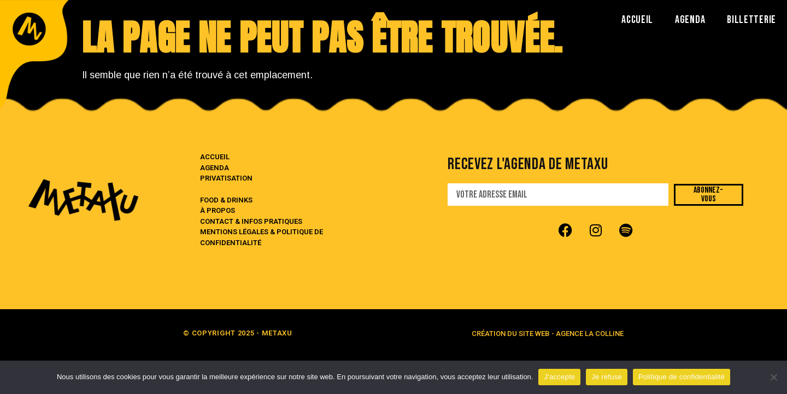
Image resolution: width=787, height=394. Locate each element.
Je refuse (606, 377)
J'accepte (559, 377)
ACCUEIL (637, 19)
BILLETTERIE (751, 19)
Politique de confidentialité (681, 377)
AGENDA (690, 19)
